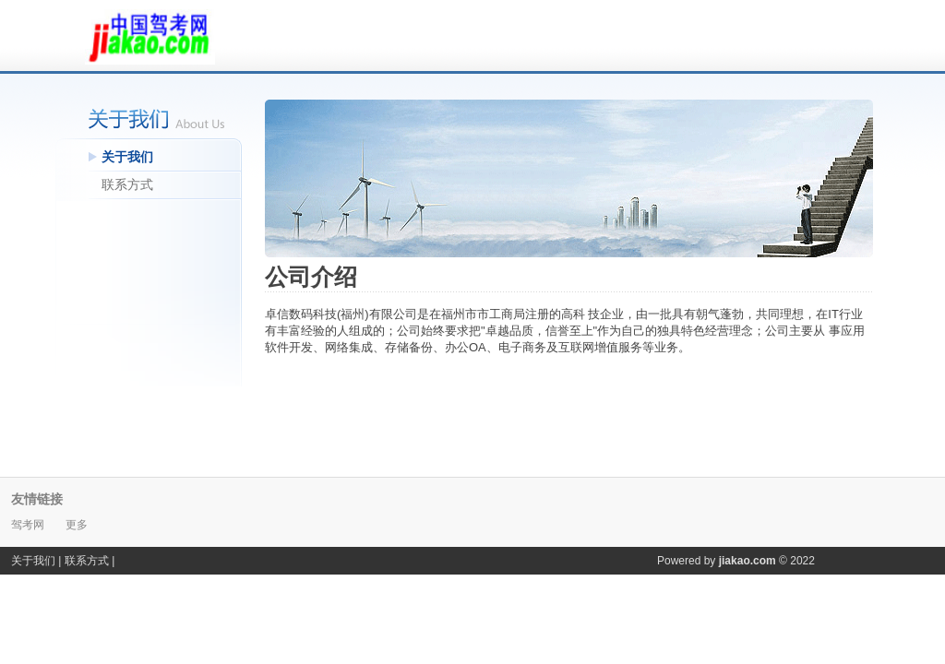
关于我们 (127, 156)
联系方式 (127, 184)
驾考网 (29, 524)
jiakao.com (747, 560)
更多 (77, 524)
